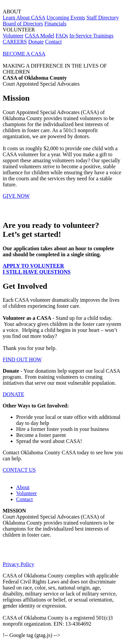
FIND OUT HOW (22, 359)
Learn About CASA (24, 17)
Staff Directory (102, 17)
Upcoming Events (65, 17)
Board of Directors (23, 23)
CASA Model (39, 35)
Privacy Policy (18, 564)
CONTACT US (19, 470)
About (23, 487)
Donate (36, 41)
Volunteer (13, 35)
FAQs (62, 35)
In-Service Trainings (92, 35)
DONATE (13, 394)
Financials (55, 23)
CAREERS (15, 41)
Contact (53, 41)
